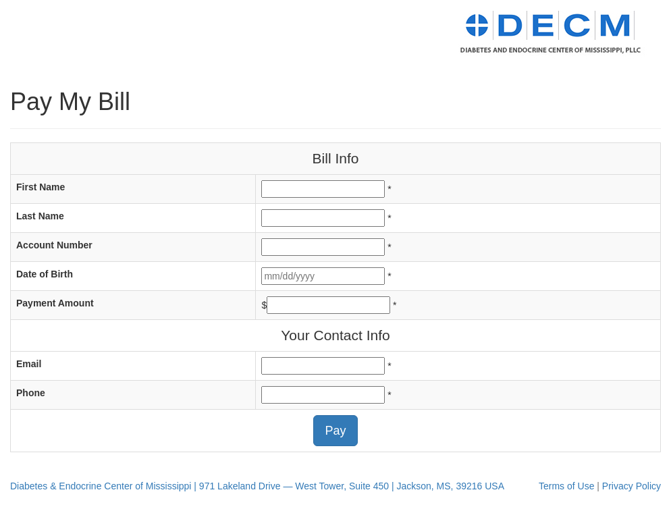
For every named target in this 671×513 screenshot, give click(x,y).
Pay (335, 430)
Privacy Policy (631, 486)
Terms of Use (566, 486)
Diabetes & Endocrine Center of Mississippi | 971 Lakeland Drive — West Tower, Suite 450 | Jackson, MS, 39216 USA (257, 486)
